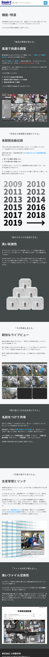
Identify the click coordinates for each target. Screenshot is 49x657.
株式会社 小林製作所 (11, 653)
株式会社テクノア (16, 510)
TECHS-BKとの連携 (13, 512)
